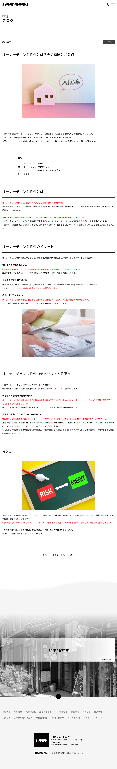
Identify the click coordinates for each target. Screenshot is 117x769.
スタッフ (86, 712)
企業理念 (75, 712)
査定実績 (6, 712)
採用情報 (98, 712)
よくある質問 (73, 717)
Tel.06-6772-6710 (60, 736)
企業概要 (63, 712)
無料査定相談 (42, 717)
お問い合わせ (58, 717)
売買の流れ (31, 712)
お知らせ (6, 717)
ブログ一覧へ (58, 554)
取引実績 (18, 712)
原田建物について (47, 712)
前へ (45, 554)
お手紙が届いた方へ (23, 717)
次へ (72, 554)
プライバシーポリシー (93, 717)
